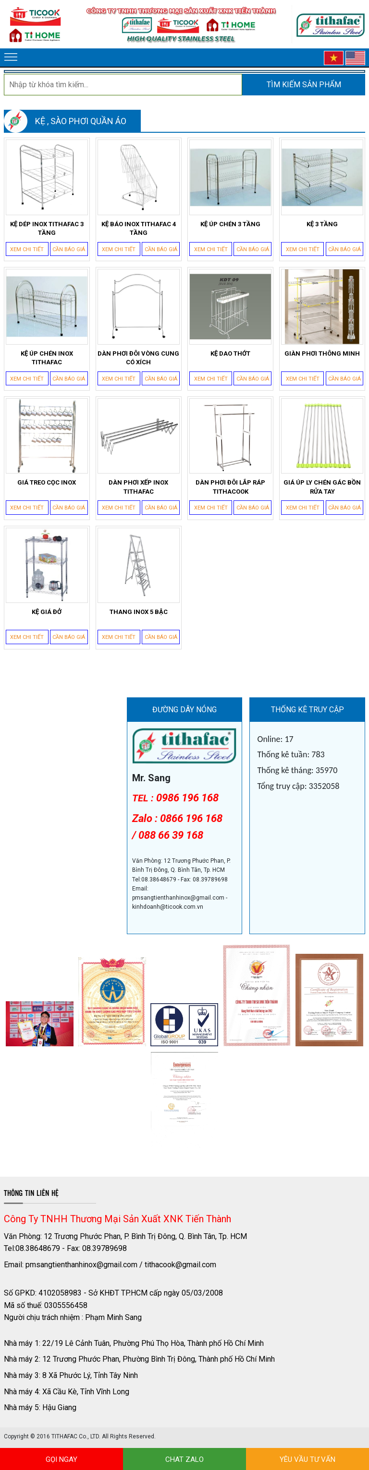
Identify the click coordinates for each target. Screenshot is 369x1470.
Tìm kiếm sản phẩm (304, 84)
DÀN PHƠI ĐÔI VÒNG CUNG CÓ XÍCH (138, 358)
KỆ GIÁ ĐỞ (47, 611)
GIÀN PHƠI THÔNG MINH (322, 353)
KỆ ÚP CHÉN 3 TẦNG (230, 224)
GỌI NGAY (61, 1459)
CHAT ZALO (184, 1459)
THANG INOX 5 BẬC (139, 611)
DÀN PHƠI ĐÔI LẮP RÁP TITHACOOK (230, 487)
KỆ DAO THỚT (230, 353)
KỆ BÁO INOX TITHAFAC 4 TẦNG (138, 228)
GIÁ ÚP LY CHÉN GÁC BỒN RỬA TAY (322, 487)
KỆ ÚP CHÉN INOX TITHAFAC (47, 358)
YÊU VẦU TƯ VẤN (307, 1459)
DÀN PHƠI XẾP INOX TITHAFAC (138, 487)
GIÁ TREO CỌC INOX (46, 482)
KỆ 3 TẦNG (322, 224)
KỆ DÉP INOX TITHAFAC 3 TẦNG (47, 228)
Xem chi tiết (27, 249)
